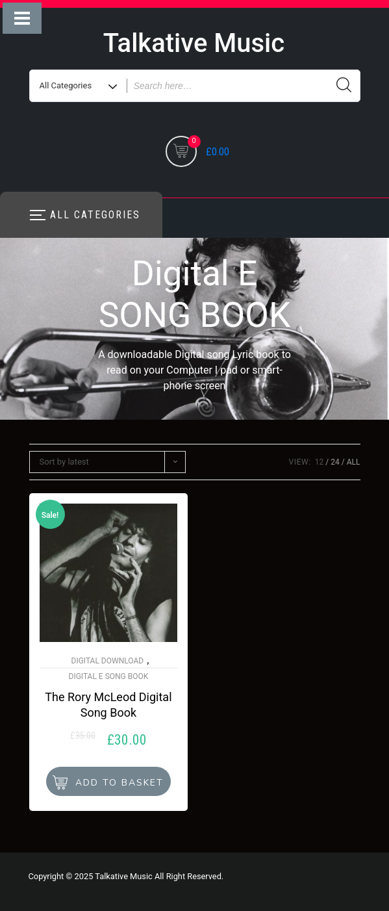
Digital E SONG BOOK (109, 676)
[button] (108, 781)
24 (335, 462)
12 (319, 462)
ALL (353, 462)
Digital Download (107, 660)
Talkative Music (193, 43)
